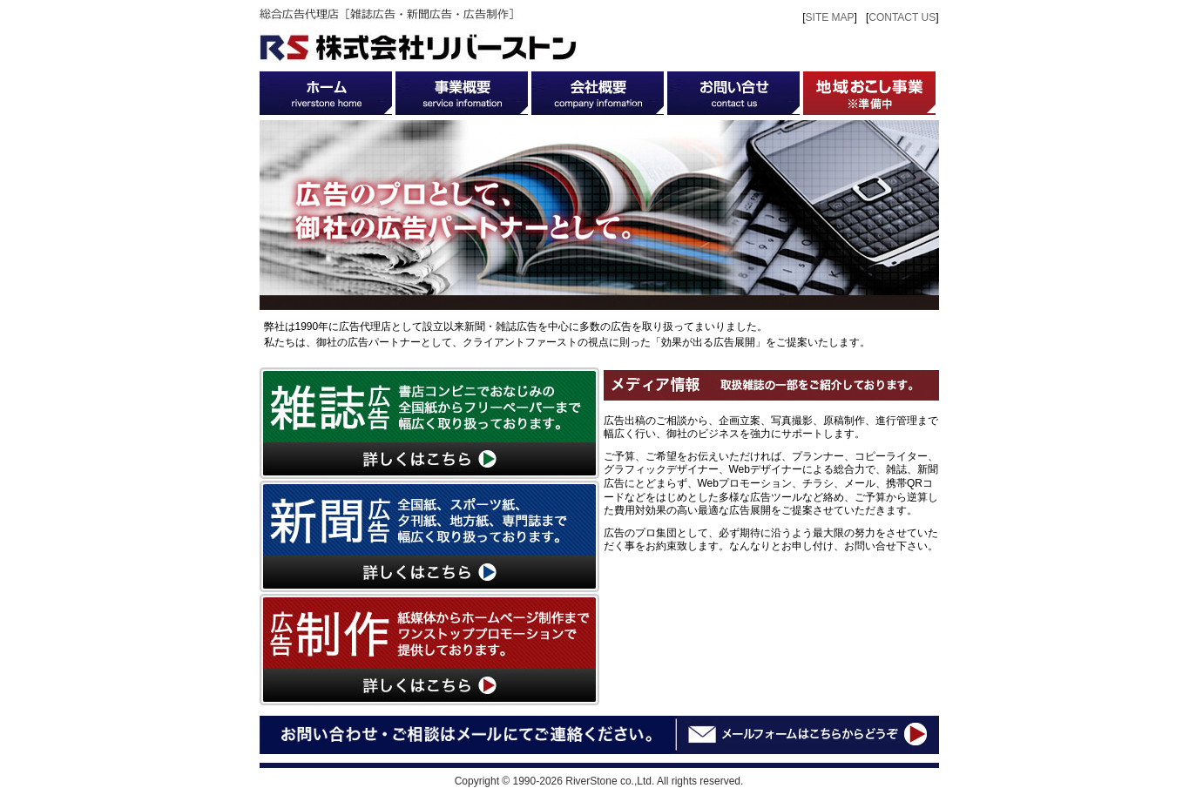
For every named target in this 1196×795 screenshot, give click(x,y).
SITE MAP (830, 17)
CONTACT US (902, 17)
